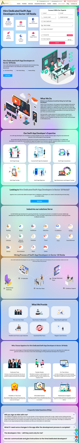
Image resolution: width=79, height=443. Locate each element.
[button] (76, 440)
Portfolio (24, 3)
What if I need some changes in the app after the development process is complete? (37, 427)
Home (18, 3)
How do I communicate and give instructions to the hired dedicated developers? (35, 439)
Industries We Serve (40, 3)
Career (49, 3)
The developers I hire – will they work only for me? (23, 433)
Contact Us (74, 4)
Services (30, 3)
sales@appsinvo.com (56, 1)
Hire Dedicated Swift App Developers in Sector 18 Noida (44, 189)
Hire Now (7, 75)
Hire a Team (61, 3)
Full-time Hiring (9, 70)
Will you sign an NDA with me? (16, 415)
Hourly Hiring (31, 70)
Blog (68, 3)
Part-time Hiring (21, 70)
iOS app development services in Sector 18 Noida (36, 142)
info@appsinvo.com (44, 1)
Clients (55, 3)
